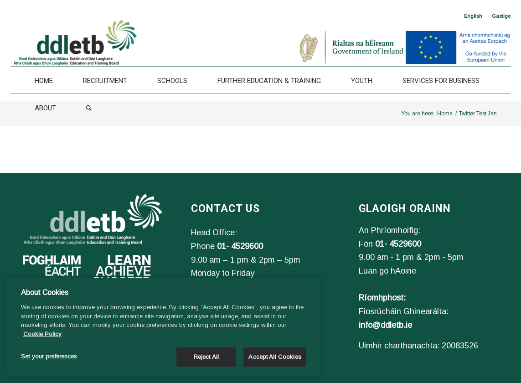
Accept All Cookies (274, 356)
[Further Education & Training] (269, 80)
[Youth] (361, 80)
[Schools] (172, 80)
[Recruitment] (105, 80)
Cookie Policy (42, 334)
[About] (45, 108)
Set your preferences (49, 356)
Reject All (206, 356)
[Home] (44, 80)
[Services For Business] (441, 80)
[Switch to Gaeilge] (501, 15)
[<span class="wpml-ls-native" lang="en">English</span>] (473, 15)
